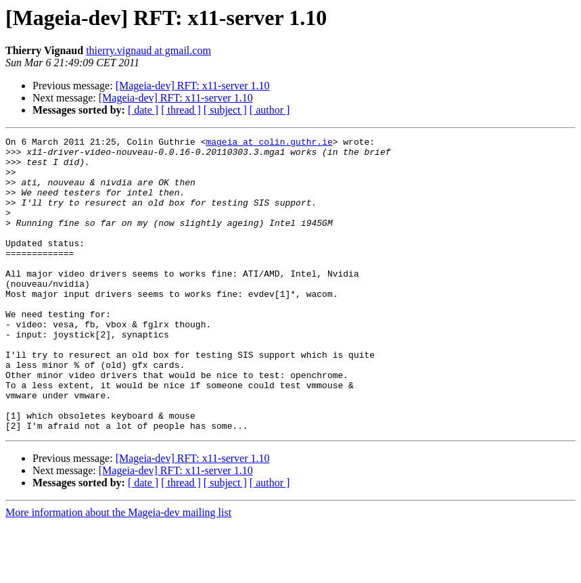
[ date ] (143, 110)
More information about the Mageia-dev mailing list (118, 571)
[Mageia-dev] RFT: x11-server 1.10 (193, 85)
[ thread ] (181, 110)
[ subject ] (225, 110)
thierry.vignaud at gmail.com (148, 50)
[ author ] (270, 110)
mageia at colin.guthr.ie (269, 143)
